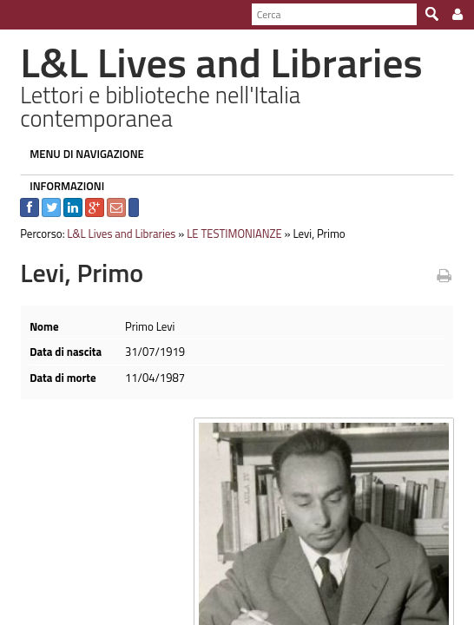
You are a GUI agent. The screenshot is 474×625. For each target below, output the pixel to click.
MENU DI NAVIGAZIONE (80, 131)
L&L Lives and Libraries (114, 211)
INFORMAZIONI (60, 163)
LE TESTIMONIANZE (227, 211)
